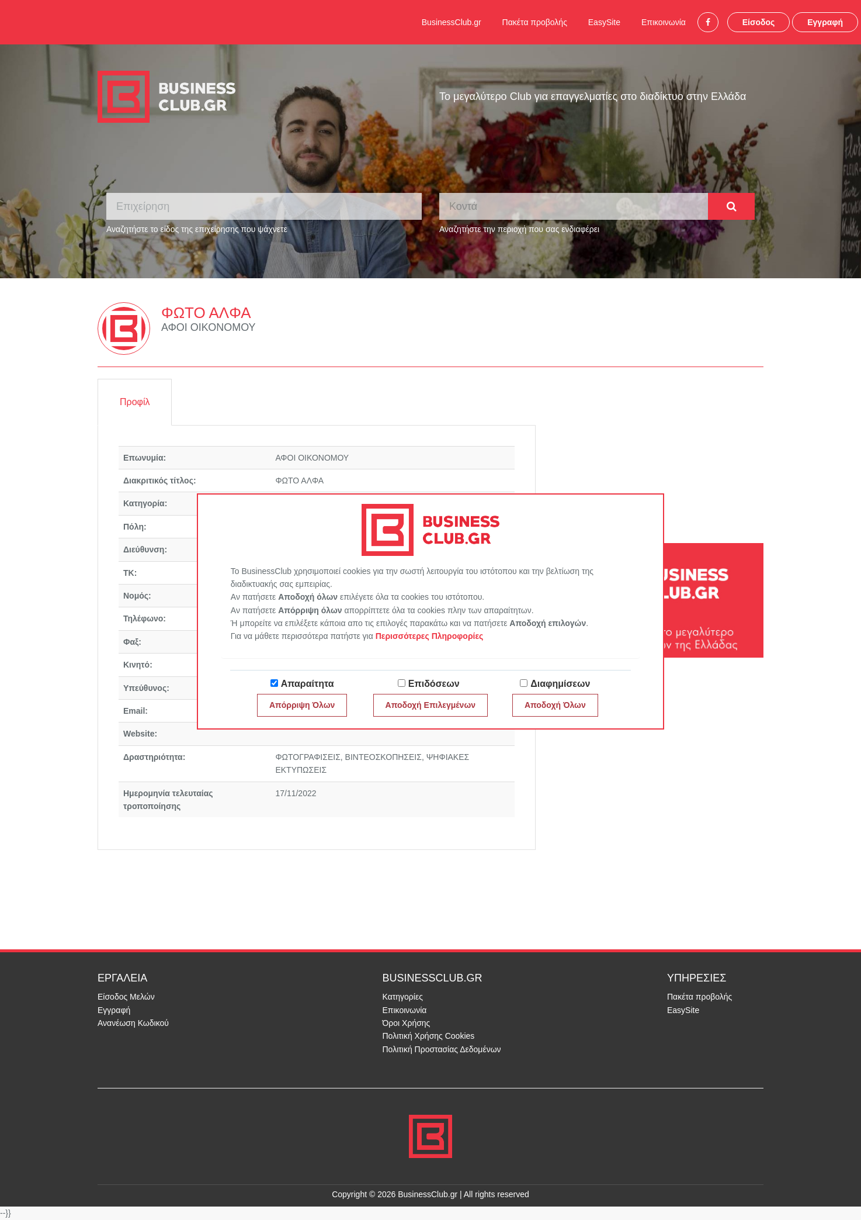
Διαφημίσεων (560, 684)
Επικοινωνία (663, 22)
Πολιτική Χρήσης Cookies (429, 1036)
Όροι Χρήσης (406, 1023)
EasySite (604, 22)
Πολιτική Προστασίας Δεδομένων (442, 1049)
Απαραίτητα (307, 684)
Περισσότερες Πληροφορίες (430, 636)
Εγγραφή (825, 22)
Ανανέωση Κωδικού (133, 1023)
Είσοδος (758, 22)
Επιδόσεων (434, 684)
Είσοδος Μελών (126, 996)
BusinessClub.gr (451, 22)
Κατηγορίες (403, 996)
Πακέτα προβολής (534, 22)
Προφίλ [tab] (135, 402)
